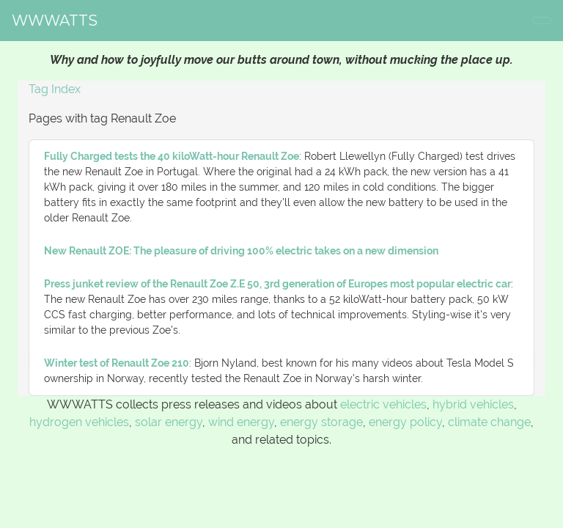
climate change (489, 422)
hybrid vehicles (473, 404)
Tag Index (55, 89)
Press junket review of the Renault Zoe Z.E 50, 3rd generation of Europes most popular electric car (277, 284)
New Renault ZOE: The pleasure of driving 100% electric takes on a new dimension (241, 251)
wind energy (241, 422)
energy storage (321, 422)
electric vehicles (383, 404)
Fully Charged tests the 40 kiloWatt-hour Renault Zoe (171, 156)
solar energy (168, 422)
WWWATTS (54, 20)
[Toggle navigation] (541, 20)
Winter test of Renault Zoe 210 (116, 363)
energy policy (405, 422)
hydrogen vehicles (79, 422)
